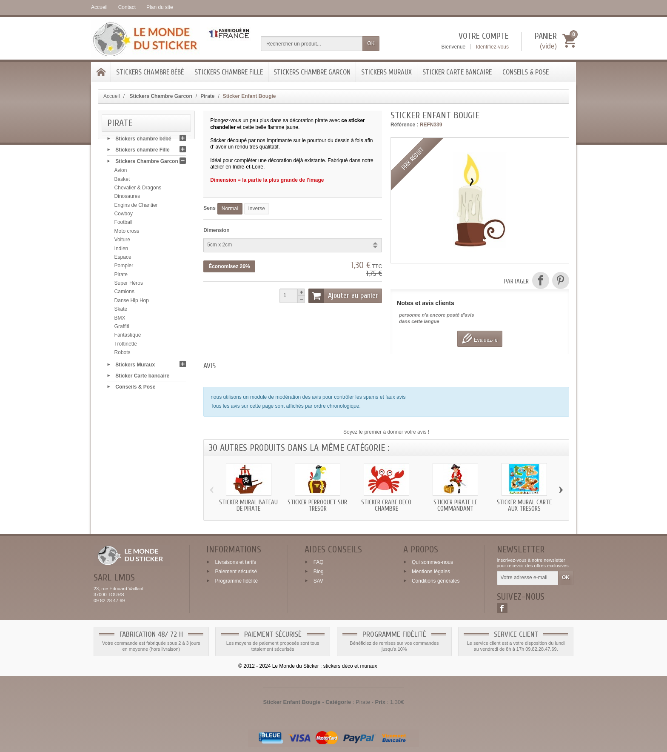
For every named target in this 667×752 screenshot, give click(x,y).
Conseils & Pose (525, 72)
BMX (119, 319)
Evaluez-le (479, 338)
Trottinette (125, 345)
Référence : (404, 125)
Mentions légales (431, 572)
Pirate (121, 276)
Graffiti (121, 328)
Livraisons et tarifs (235, 562)
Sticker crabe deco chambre (386, 505)
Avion (120, 172)
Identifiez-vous (492, 46)
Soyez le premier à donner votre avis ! (386, 432)
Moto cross (127, 233)
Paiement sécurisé (236, 572)
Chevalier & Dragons (138, 189)
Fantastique (127, 337)
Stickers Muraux (386, 72)
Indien (121, 250)
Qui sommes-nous (432, 562)
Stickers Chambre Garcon (312, 72)
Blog (319, 572)
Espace (122, 259)
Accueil (111, 96)
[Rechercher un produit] (312, 43)
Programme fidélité (236, 580)
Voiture (122, 241)
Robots (122, 354)
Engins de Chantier (136, 206)
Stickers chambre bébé (150, 72)
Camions (124, 293)
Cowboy (123, 215)
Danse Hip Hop (131, 302)
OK (370, 43)
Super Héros (128, 285)
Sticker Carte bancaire (457, 72)
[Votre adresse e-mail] (528, 578)
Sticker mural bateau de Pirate (248, 505)
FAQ (319, 562)
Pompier (124, 267)
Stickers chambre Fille (228, 72)
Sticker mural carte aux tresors (524, 505)
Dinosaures (127, 198)
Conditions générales (436, 580)
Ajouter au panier (343, 296)
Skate (121, 311)
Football (123, 224)
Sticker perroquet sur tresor (317, 505)
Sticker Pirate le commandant (455, 505)
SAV (318, 580)
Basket (122, 180)
